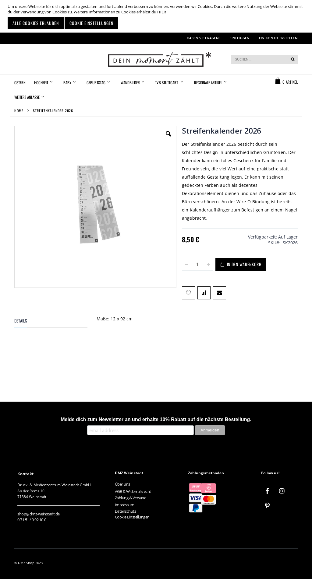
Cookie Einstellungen (132, 517)
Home (18, 110)
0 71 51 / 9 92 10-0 (31, 519)
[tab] (55, 322)
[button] (168, 138)
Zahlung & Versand (131, 498)
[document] (157, 16)
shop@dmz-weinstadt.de (38, 514)
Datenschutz (125, 511)
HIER (161, 12)
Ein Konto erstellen (278, 38)
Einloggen (239, 38)
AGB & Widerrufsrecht (133, 491)
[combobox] (264, 59)
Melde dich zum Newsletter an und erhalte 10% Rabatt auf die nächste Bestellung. (156, 419)
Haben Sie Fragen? (204, 38)
